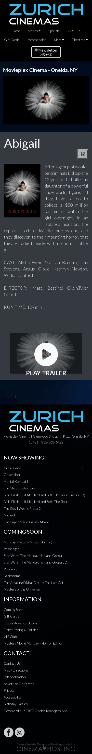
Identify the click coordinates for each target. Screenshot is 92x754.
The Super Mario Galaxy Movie (26, 522)
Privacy (9, 690)
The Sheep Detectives (20, 488)
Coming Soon (13, 609)
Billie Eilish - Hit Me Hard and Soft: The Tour (36, 501)
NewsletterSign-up (46, 52)
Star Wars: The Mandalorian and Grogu (33, 555)
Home (16, 31)
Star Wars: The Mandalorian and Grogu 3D (35, 562)
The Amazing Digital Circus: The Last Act (33, 582)
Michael (9, 515)
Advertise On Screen (19, 684)
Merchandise (36, 40)
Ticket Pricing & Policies (21, 630)
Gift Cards (12, 40)
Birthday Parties (16, 704)
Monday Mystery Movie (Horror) (28, 542)
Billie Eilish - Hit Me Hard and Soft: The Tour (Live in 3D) (44, 495)
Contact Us (12, 663)
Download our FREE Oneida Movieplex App (35, 711)
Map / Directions (16, 670)
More (57, 40)
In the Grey (12, 468)
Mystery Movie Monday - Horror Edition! (34, 643)
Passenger (11, 549)
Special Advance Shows (20, 623)
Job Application (15, 677)
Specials (54, 31)
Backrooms (12, 576)
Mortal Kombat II (16, 481)
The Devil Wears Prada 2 (22, 508)
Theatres (78, 40)
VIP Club (73, 31)
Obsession (12, 474)
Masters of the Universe (22, 589)
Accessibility (13, 697)
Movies (33, 31)
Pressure (10, 569)
